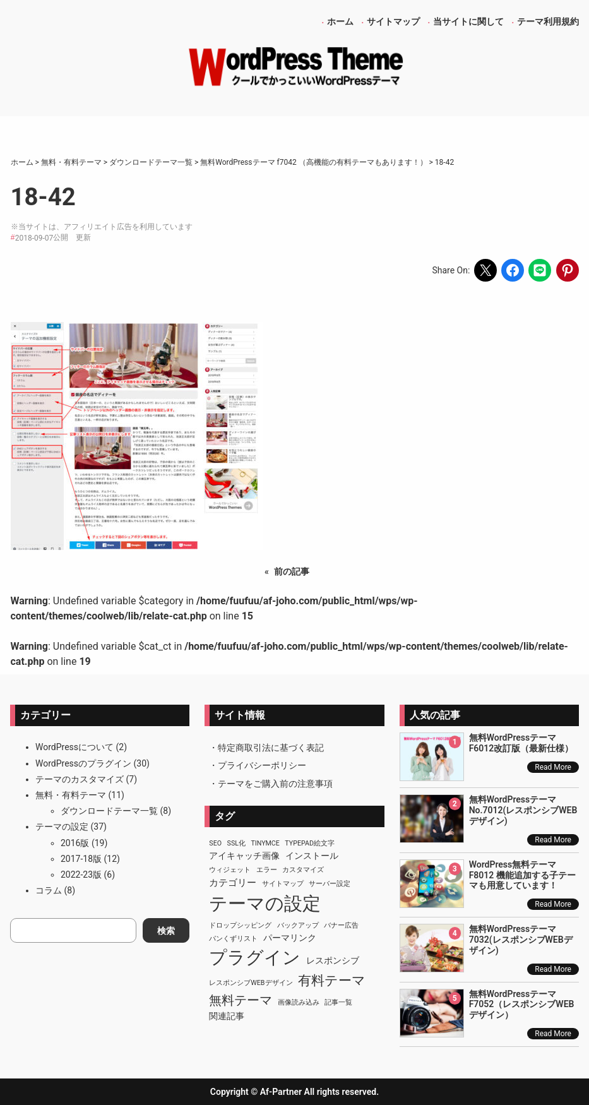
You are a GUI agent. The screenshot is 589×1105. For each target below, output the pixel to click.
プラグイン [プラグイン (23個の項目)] (254, 957)
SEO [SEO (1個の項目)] (215, 843)
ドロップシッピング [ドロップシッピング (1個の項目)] (240, 925)
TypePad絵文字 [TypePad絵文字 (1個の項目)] (310, 843)
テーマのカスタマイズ (79, 779)
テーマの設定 (61, 826)
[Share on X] (485, 270)
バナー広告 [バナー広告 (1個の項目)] (341, 925)
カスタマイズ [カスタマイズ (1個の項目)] (303, 870)
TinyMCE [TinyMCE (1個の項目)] (265, 843)
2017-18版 (81, 859)
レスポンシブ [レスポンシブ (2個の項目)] (332, 960)
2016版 (75, 843)
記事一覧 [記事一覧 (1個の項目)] (338, 1002)
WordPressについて (74, 747)
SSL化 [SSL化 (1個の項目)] (236, 843)
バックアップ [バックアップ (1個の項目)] (298, 925)
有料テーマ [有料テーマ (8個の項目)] (332, 980)
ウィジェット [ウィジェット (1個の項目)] (230, 870)
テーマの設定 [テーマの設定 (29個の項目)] (265, 903)
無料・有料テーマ (70, 795)
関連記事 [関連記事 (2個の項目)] (226, 1016)
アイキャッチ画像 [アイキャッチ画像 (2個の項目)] (244, 856)
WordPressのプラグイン (83, 763)
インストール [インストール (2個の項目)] (311, 856)
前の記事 (291, 571)
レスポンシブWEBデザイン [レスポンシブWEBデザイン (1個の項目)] (250, 983)
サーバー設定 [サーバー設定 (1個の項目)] (329, 884)
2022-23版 (81, 874)
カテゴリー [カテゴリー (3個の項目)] (232, 882)
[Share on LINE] (539, 270)
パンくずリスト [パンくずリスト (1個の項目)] (233, 939)
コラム (48, 890)
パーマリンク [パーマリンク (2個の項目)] (289, 938)
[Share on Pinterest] (567, 270)
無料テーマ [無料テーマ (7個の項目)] (240, 1000)
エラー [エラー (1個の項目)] (266, 870)
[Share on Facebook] (512, 270)
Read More (553, 767)
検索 (166, 931)
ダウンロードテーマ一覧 (109, 811)
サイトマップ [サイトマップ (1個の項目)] (283, 884)
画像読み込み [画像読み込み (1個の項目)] (298, 1002)
